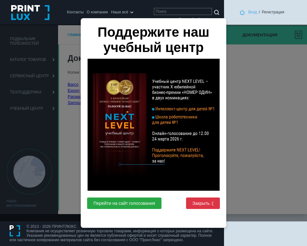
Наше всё (119, 12)
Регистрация (273, 12)
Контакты (75, 12)
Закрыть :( (202, 203)
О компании (97, 12)
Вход (252, 12)
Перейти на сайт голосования (124, 203)
